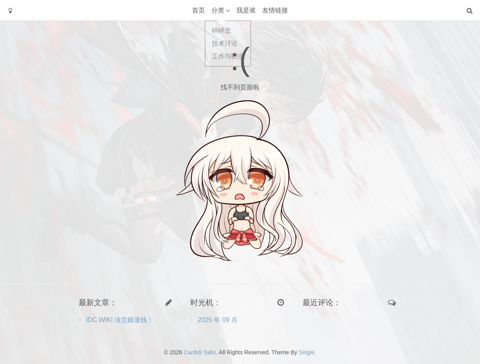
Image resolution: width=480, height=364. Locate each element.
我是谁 (246, 10)
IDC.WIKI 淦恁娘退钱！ (119, 319)
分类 (217, 10)
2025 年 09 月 (218, 319)
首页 (198, 10)
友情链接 (275, 10)
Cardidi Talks (200, 352)
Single (307, 352)
